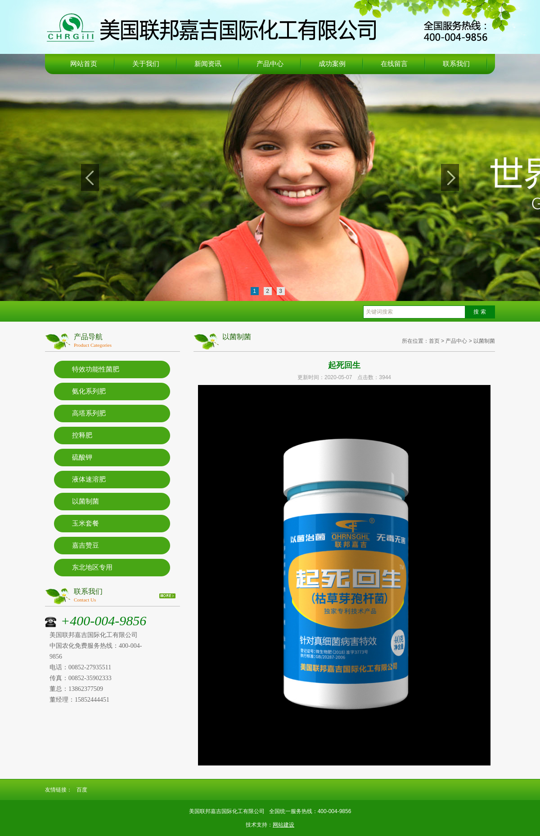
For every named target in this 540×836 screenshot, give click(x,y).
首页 (434, 341)
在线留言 (394, 63)
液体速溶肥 (89, 479)
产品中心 (270, 63)
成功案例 (332, 63)
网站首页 (83, 63)
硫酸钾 (82, 457)
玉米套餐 (85, 523)
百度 (81, 790)
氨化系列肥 (89, 391)
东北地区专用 (92, 567)
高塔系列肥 (89, 413)
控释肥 (82, 435)
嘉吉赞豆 (85, 545)
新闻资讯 (207, 63)
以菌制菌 (85, 501)
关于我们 (145, 63)
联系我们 (456, 63)
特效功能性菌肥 (95, 369)
